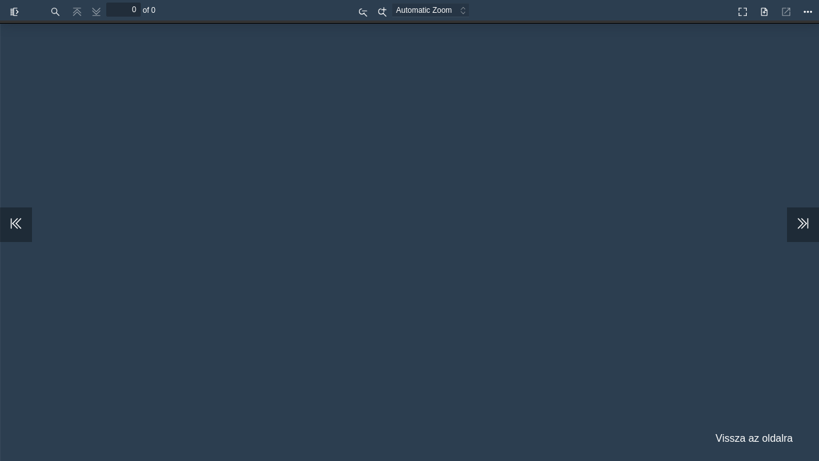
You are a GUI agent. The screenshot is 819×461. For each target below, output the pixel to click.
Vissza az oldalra (754, 438)
